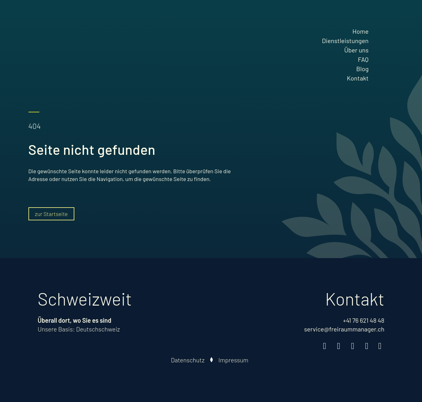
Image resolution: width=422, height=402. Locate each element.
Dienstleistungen (345, 40)
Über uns (356, 50)
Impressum (233, 360)
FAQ (363, 59)
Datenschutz (188, 360)
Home (360, 31)
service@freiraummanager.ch (344, 329)
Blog (362, 68)
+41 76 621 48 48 (364, 320)
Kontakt (358, 78)
